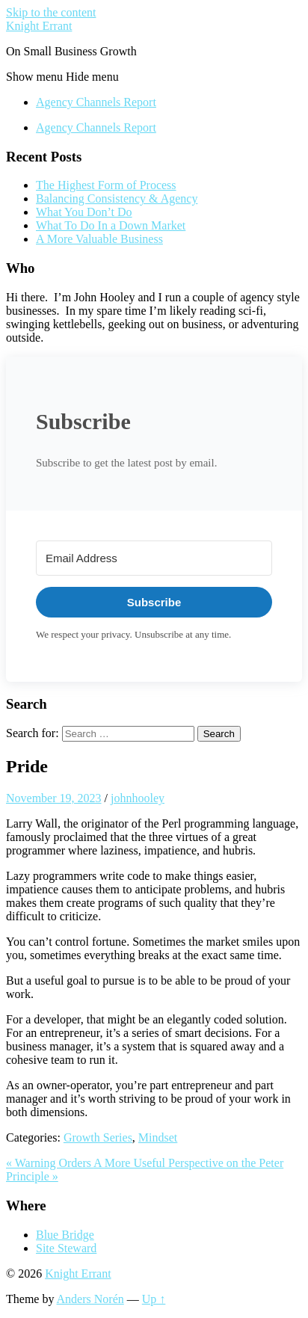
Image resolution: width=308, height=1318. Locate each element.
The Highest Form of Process (106, 185)
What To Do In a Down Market (110, 225)
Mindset (157, 1137)
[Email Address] (154, 558)
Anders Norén (90, 1299)
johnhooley (137, 798)
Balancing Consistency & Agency (116, 198)
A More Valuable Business (99, 239)
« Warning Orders (49, 1163)
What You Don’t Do (84, 212)
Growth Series (98, 1137)
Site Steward (66, 1248)
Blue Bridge (65, 1234)
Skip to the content (51, 12)
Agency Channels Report (96, 102)
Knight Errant (39, 25)
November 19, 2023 (54, 798)
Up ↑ (154, 1299)
